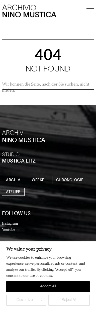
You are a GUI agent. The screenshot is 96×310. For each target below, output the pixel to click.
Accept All (48, 286)
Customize (25, 300)
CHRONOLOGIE (69, 180)
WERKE (38, 180)
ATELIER (13, 192)
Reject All (69, 300)
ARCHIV (13, 180)
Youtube (8, 229)
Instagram (10, 223)
